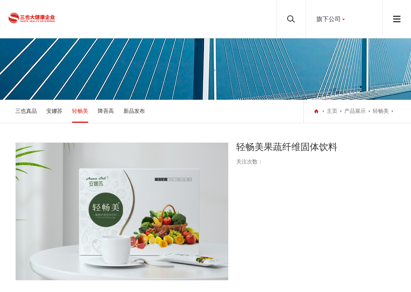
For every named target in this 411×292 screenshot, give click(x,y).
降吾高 (106, 111)
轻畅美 (80, 111)
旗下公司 (328, 19)
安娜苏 (54, 111)
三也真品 (26, 111)
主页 (332, 111)
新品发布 (134, 111)
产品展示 (355, 111)
